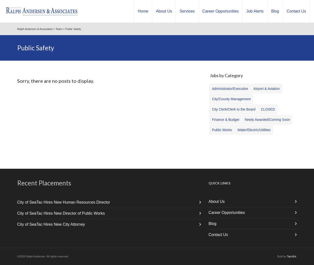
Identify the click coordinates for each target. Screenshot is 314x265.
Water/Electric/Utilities (254, 130)
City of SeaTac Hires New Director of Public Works (61, 213)
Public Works (222, 130)
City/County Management (231, 99)
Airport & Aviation (266, 89)
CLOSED (268, 109)
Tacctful (291, 256)
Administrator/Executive (230, 89)
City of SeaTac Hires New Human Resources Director (63, 202)
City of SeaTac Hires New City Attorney (51, 224)
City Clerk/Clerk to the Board (233, 109)
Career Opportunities (227, 212)
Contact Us (218, 235)
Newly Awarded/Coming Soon (267, 120)
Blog (212, 224)
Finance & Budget (225, 120)
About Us (217, 201)
